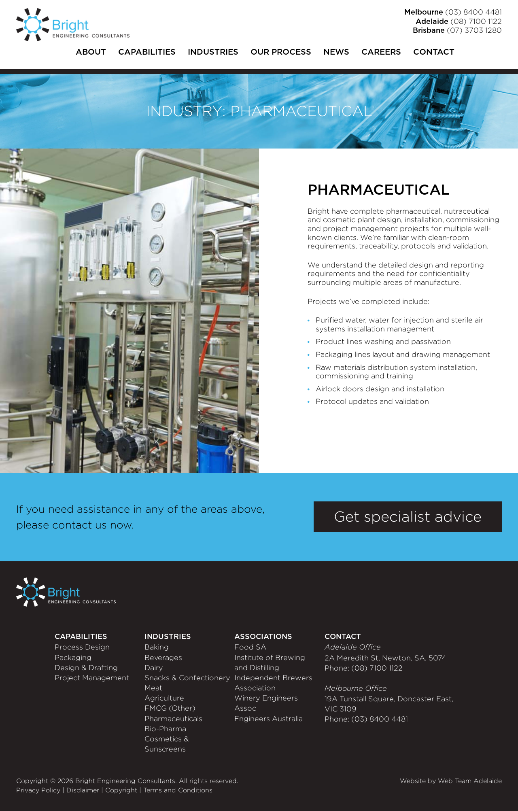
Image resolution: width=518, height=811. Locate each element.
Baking (156, 647)
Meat (153, 688)
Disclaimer (82, 790)
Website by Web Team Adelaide (451, 780)
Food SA (250, 647)
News (336, 52)
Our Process (281, 52)
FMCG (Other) (169, 708)
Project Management (92, 678)
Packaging (73, 658)
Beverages (163, 658)
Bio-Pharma (165, 729)
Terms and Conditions (177, 790)
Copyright (121, 790)
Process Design (82, 647)
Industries (213, 52)
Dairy (153, 668)
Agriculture (164, 698)
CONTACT (343, 637)
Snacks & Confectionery (187, 678)
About (91, 52)
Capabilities (147, 52)
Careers (381, 52)
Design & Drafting (86, 668)
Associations (263, 637)
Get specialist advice (408, 516)
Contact (433, 52)
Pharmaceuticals (173, 719)
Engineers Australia (268, 719)
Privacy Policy (38, 790)
